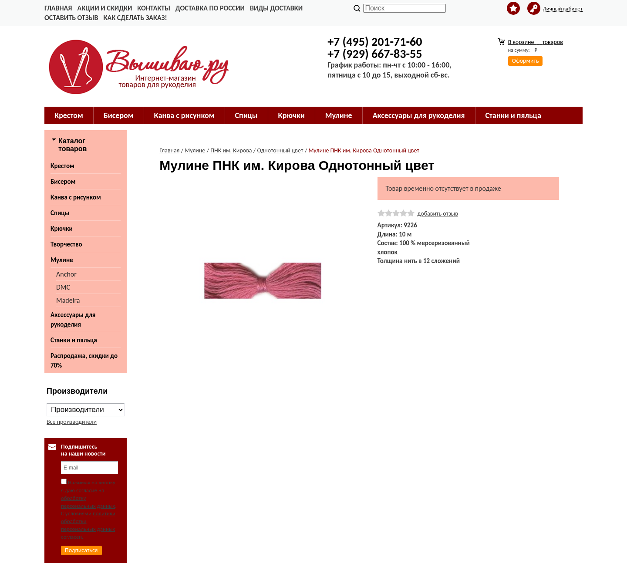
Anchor (66, 274)
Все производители (72, 421)
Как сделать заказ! (135, 18)
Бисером (63, 182)
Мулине (62, 260)
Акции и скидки (104, 8)
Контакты (153, 8)
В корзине (535, 42)
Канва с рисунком (76, 197)
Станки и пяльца (74, 340)
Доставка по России (210, 8)
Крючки (62, 229)
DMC (63, 287)
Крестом (62, 166)
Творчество (66, 244)
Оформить (525, 60)
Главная (58, 8)
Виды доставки (276, 8)
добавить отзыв (438, 213)
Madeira (68, 300)
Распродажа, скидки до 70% (84, 360)
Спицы (60, 213)
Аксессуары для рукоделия (73, 319)
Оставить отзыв (71, 18)
